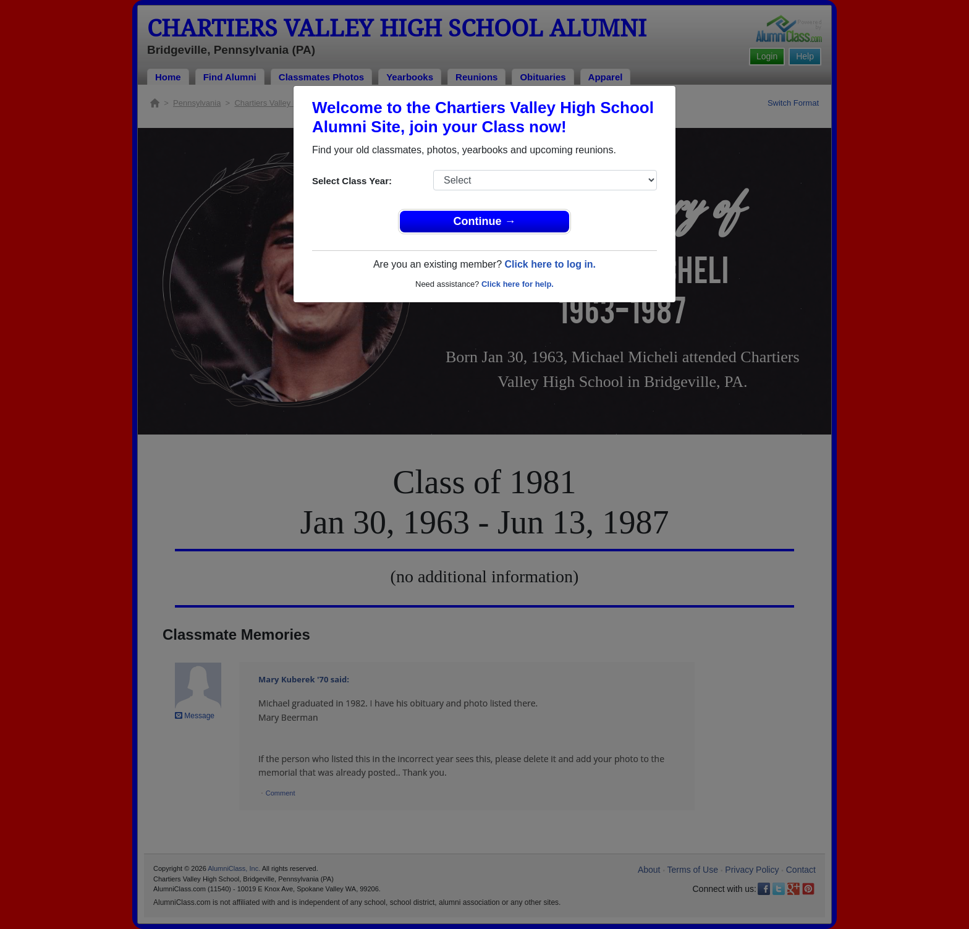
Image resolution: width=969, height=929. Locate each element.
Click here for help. (517, 284)
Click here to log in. (550, 264)
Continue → (485, 221)
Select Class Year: (352, 181)
